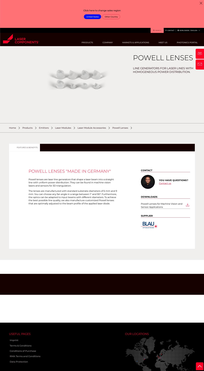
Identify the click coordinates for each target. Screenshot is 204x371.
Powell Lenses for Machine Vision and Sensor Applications (165, 205)
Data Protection (19, 361)
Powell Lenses (120, 128)
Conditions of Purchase (23, 351)
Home (12, 128)
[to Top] (199, 366)
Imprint (14, 340)
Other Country (111, 17)
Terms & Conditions (20, 345)
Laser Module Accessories (92, 128)
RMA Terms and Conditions (25, 356)
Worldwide (189, 30)
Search (157, 30)
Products (27, 128)
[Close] (201, 3)
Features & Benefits (27, 147)
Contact (169, 30)
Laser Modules (63, 128)
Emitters (44, 128)
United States (92, 17)
